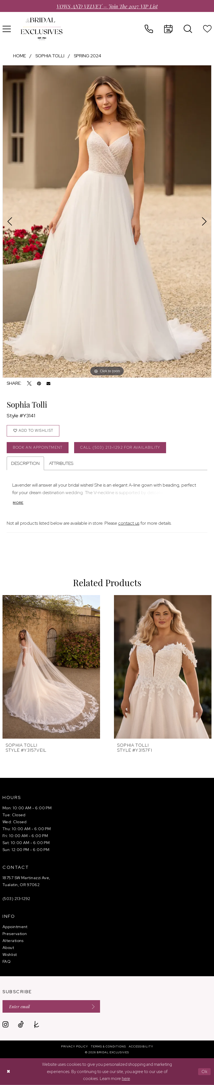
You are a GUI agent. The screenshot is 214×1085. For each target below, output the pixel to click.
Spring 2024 (87, 56)
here (126, 1078)
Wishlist (10, 954)
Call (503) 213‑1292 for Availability (120, 447)
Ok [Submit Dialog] (204, 1071)
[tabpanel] (107, 221)
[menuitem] (149, 29)
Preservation (15, 933)
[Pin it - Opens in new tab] (39, 383)
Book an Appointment (37, 447)
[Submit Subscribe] (91, 1006)
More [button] (18, 502)
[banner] (41, 29)
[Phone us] (149, 29)
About (8, 947)
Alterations (13, 940)
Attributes (61, 463)
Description (25, 463)
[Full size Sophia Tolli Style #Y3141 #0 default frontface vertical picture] (107, 221)
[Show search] (188, 29)
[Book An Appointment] (168, 29)
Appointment (15, 926)
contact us (128, 523)
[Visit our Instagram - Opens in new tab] (5, 1024)
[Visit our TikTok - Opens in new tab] (21, 1024)
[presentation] (51, 667)
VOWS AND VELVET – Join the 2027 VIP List (107, 6)
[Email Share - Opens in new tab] (48, 384)
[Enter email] (51, 1006)
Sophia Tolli (49, 56)
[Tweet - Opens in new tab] (29, 383)
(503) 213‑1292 (16, 898)
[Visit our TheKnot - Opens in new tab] (36, 1024)
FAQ (7, 961)
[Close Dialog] (8, 1072)
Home (19, 56)
